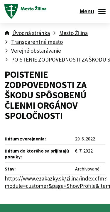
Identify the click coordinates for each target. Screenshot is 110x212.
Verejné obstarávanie (36, 51)
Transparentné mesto (37, 42)
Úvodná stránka (31, 33)
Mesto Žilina (73, 33)
